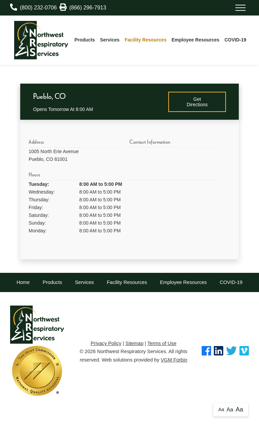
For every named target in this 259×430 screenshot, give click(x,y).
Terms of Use (161, 343)
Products (85, 39)
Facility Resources (146, 39)
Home (23, 282)
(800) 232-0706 (33, 7)
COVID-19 (236, 39)
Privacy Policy (106, 343)
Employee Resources (196, 39)
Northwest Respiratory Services (131, 351)
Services (110, 39)
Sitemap (134, 343)
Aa (221, 409)
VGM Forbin (174, 360)
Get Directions (197, 101)
